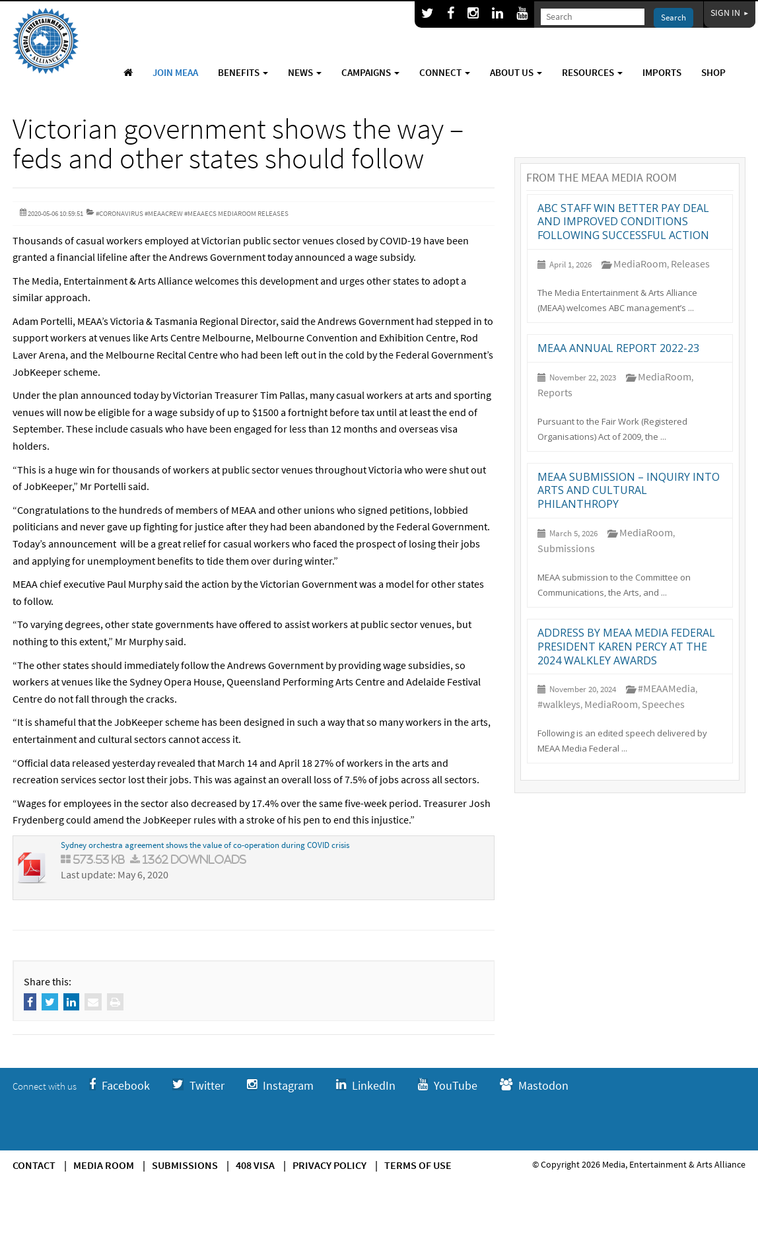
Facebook (119, 1085)
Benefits (243, 72)
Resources (592, 72)
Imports (661, 72)
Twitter (198, 1085)
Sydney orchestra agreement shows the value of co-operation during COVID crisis (205, 845)
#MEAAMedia (666, 688)
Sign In (729, 12)
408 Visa (255, 1165)
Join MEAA (175, 72)
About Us (516, 72)
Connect (444, 72)
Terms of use (418, 1165)
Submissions (566, 548)
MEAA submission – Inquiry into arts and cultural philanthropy (628, 491)
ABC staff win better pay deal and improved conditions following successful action (623, 222)
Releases (690, 263)
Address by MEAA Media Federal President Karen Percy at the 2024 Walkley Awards (626, 646)
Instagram (280, 1085)
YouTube (447, 1085)
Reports (554, 392)
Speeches (663, 704)
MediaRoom (640, 263)
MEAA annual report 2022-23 (618, 348)
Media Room (103, 1165)
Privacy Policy (329, 1165)
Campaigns (370, 72)
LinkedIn (366, 1085)
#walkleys (558, 704)
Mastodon (534, 1085)
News (305, 72)
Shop (713, 72)
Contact (34, 1165)
